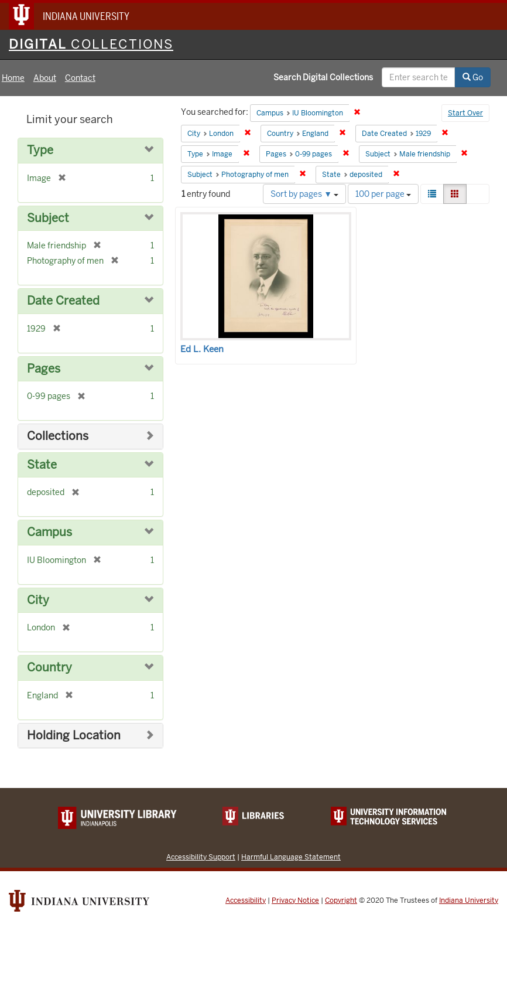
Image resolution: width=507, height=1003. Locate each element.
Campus (49, 532)
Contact (80, 78)
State (42, 465)
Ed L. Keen (202, 349)
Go (473, 77)
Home (13, 78)
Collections (57, 436)
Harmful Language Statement (291, 856)
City (38, 600)
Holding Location (74, 735)
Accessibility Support (200, 856)
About (44, 78)
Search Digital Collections (323, 77)
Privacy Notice (295, 900)
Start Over (465, 113)
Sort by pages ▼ (304, 194)
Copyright (341, 900)
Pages (43, 368)
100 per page (383, 194)
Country (49, 667)
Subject (48, 218)
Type (40, 150)
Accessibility (245, 900)
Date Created (63, 301)
